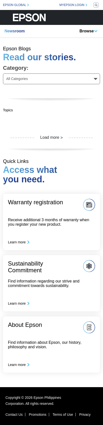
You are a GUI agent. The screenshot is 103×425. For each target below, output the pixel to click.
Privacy (85, 414)
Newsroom (14, 31)
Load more (49, 137)
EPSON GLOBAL (14, 5)
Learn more (17, 242)
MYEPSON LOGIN (71, 5)
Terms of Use (63, 414)
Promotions (37, 414)
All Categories (17, 79)
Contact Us (14, 414)
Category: (16, 68)
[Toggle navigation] (96, 17)
